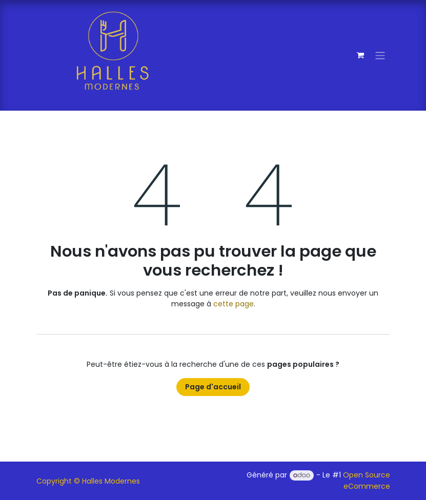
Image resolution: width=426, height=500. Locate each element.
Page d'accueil (213, 387)
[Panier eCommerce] (360, 55)
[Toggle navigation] (380, 55)
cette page (233, 304)
